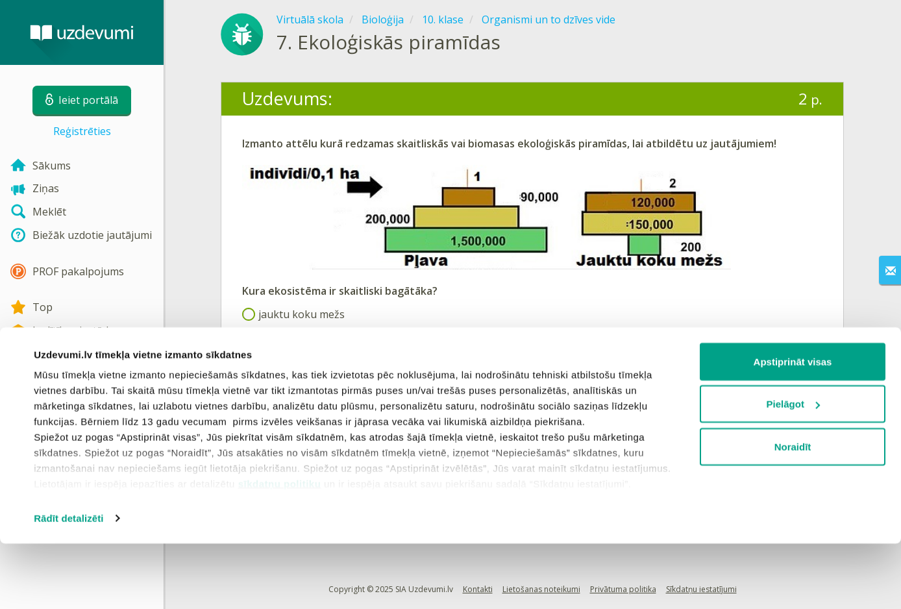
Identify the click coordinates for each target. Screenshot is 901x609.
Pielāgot (793, 469)
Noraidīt (792, 511)
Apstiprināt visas (793, 426)
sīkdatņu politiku (279, 548)
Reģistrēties (82, 131)
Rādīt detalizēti (68, 583)
